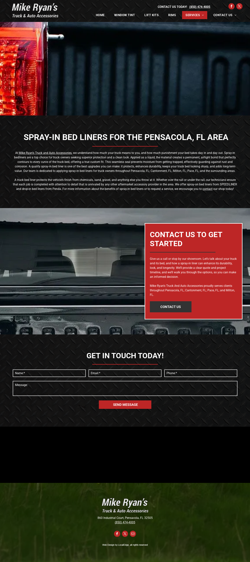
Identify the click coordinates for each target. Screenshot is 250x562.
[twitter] (239, 6)
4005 (131, 522)
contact (207, 189)
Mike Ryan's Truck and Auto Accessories (45, 153)
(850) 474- (121, 522)
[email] (133, 534)
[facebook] (231, 6)
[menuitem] (101, 15)
